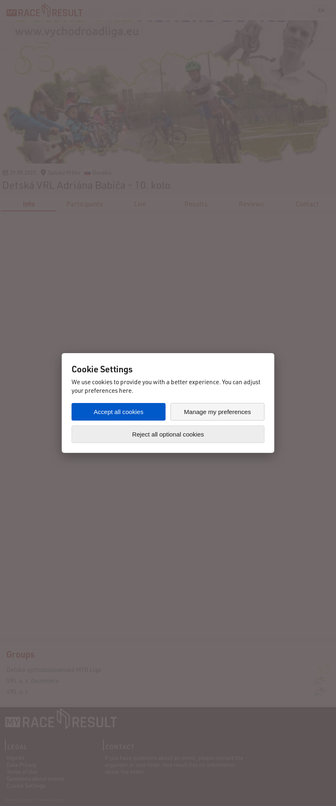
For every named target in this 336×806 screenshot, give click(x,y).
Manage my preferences (217, 411)
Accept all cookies (118, 411)
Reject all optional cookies (168, 434)
